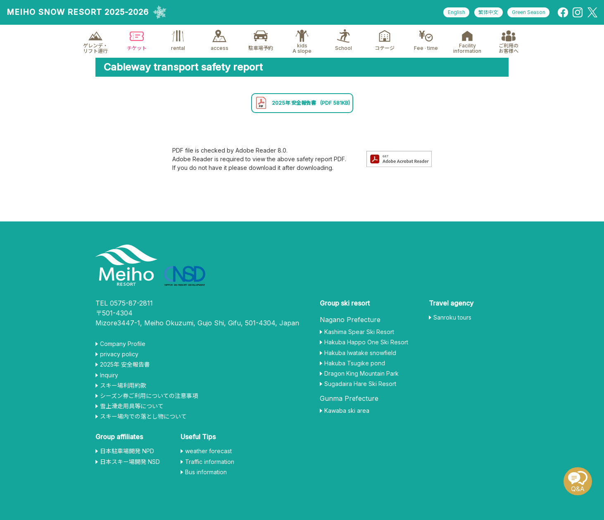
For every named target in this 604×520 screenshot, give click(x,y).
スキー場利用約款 (123, 388)
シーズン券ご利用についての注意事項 (149, 399)
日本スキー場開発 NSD (130, 465)
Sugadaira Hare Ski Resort (360, 387)
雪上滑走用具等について (132, 409)
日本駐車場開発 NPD (127, 454)
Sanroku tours (452, 320)
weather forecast (208, 454)
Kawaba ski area (346, 414)
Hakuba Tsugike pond (354, 366)
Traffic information (209, 465)
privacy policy (119, 357)
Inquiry (109, 378)
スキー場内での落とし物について (143, 420)
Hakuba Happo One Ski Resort (366, 345)
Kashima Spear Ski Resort (359, 335)
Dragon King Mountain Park (361, 376)
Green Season (527, 12)
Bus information (206, 475)
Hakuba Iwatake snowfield (360, 356)
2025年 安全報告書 (302, 104)
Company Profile (122, 347)
